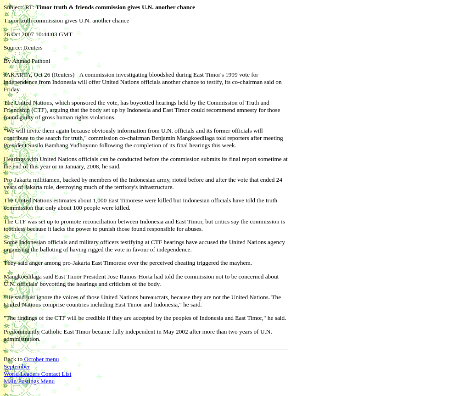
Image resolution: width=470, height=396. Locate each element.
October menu (41, 359)
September (17, 366)
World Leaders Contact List (37, 373)
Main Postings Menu (29, 381)
